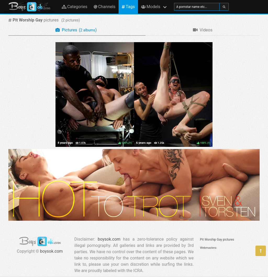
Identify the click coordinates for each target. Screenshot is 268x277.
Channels (104, 6)
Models (150, 6)
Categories (74, 6)
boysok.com (51, 251)
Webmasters (208, 248)
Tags (128, 6)
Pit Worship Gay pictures (217, 239)
